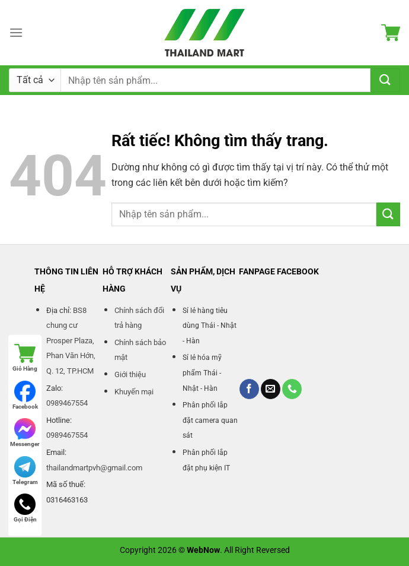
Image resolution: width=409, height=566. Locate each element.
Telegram (25, 470)
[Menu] (16, 32)
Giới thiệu (130, 374)
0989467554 (67, 403)
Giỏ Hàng (24, 357)
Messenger (25, 432)
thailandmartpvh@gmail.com (94, 467)
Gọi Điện (25, 508)
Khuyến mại (134, 391)
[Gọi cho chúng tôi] (292, 389)
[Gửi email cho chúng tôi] (270, 389)
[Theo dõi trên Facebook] (249, 389)
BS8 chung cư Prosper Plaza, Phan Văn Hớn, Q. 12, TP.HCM (70, 340)
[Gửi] (385, 80)
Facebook (25, 395)
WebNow (203, 550)
